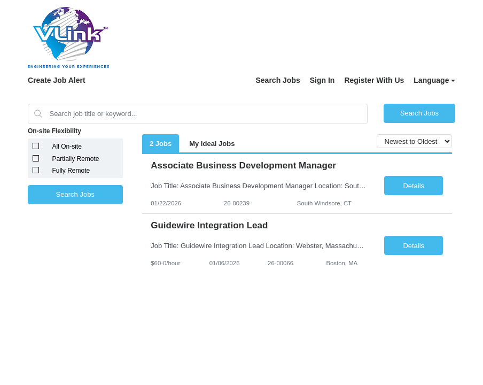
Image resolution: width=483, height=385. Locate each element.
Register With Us (374, 80)
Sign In (322, 80)
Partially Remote (75, 159)
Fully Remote (71, 170)
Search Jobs (277, 80)
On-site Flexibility (54, 131)
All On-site (67, 146)
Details (413, 186)
